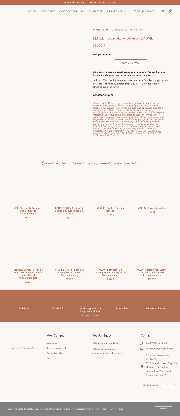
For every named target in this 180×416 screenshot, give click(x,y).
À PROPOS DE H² (116, 11)
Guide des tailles (55, 353)
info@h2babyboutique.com (159, 348)
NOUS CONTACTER (91, 11)
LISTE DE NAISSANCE (142, 11)
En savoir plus (117, 409)
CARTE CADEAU (68, 11)
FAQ (48, 358)
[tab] (129, 119)
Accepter (163, 409)
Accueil (96, 29)
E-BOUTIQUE (48, 11)
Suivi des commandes (57, 348)
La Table (106, 29)
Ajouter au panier (131, 62)
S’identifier (51, 343)
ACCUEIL (32, 11)
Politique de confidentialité (105, 343)
